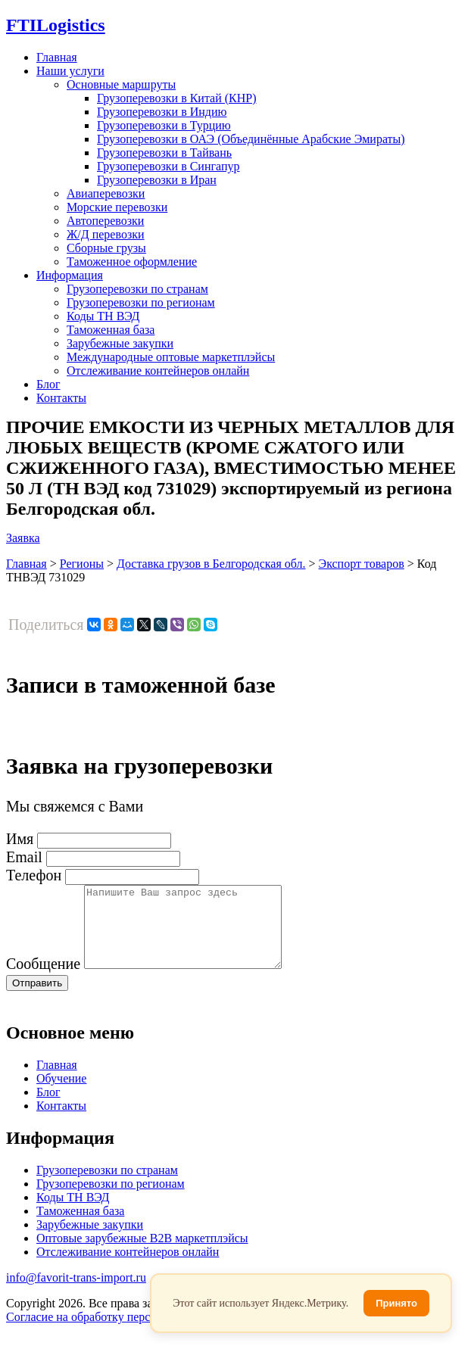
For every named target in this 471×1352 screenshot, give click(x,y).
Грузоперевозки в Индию (161, 111)
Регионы (82, 563)
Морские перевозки (117, 207)
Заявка (23, 537)
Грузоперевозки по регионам (141, 302)
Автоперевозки (105, 220)
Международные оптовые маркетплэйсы (171, 356)
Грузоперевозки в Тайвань (164, 152)
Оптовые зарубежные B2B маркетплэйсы (142, 1254)
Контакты (61, 397)
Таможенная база (110, 329)
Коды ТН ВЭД (103, 316)
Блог (48, 384)
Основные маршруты (121, 84)
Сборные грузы (106, 247)
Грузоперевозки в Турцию (164, 125)
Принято (396, 1303)
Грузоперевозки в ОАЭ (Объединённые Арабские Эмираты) (251, 138)
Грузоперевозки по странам (137, 288)
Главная (56, 57)
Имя (19, 838)
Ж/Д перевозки (106, 234)
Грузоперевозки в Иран (157, 179)
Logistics (55, 25)
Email (24, 857)
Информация (69, 275)
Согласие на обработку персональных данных (124, 1332)
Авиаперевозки (106, 193)
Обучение (61, 1094)
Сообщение (43, 979)
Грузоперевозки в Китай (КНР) (177, 98)
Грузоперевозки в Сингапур (168, 166)
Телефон (33, 875)
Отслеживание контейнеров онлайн (158, 370)
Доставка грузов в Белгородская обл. (211, 563)
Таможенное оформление (132, 261)
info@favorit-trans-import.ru (76, 1293)
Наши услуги (70, 70)
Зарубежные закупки (120, 343)
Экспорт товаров (361, 563)
